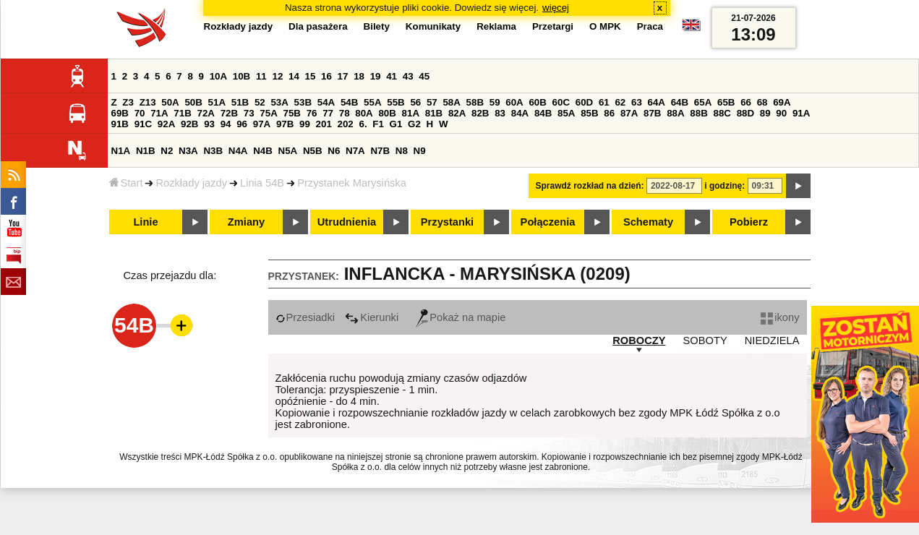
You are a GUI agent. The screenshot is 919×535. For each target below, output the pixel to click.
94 (226, 124)
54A (326, 102)
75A (268, 113)
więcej (555, 7)
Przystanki (447, 222)
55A (372, 102)
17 (343, 76)
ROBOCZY (638, 340)
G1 (396, 124)
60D (584, 102)
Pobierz (749, 222)
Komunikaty (433, 26)
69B (120, 113)
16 (326, 76)
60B (537, 102)
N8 (402, 150)
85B (589, 113)
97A (261, 124)
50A (170, 102)
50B (193, 102)
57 (432, 102)
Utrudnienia (346, 222)
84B (543, 113)
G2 (414, 124)
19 (375, 76)
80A (363, 113)
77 (327, 113)
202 (346, 124)
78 (344, 113)
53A (279, 102)
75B (292, 113)
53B (303, 102)
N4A (238, 150)
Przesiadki (305, 317)
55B (395, 102)
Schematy (648, 222)
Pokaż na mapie (460, 317)
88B (698, 113)
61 (604, 102)
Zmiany (246, 222)
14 (293, 76)
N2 (167, 150)
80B (387, 113)
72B (229, 113)
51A (217, 102)
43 (408, 76)
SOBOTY (705, 340)
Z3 (128, 102)
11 (261, 76)
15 (310, 76)
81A (410, 113)
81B (434, 113)
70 (139, 113)
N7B (380, 150)
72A (206, 113)
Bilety (377, 26)
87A (629, 113)
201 (324, 124)
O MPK (605, 26)
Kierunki (371, 317)
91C (143, 124)
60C (561, 102)
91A (801, 113)
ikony (780, 317)
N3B (213, 150)
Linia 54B (262, 183)
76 (312, 113)
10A (218, 76)
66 (745, 102)
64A (656, 102)
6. (363, 124)
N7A (355, 150)
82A (457, 113)
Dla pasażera (318, 26)
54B (349, 102)
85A (566, 113)
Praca (650, 26)
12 (277, 76)
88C (722, 113)
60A (514, 102)
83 (500, 113)
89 (765, 113)
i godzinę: (724, 186)
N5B (312, 150)
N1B (145, 150)
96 (241, 124)
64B (679, 102)
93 (209, 124)
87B (652, 113)
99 (304, 124)
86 (609, 113)
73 (249, 113)
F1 (378, 124)
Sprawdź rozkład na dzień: (590, 186)
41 (391, 76)
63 (636, 102)
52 (260, 102)
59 (495, 102)
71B (182, 113)
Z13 (148, 102)
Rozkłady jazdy (191, 183)
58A (451, 102)
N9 (420, 150)
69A (781, 102)
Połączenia (548, 222)
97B (285, 124)
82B (480, 113)
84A (520, 113)
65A (702, 102)
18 (359, 76)
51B (240, 102)
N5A (288, 150)
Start (126, 183)
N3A (188, 150)
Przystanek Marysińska (351, 183)
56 (415, 102)
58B (475, 102)
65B (726, 102)
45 (424, 76)
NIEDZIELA (772, 340)
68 (762, 102)
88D (745, 113)
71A (159, 113)
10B (241, 76)
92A (166, 124)
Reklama (496, 26)
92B (189, 124)
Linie (145, 222)
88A (675, 113)
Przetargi (552, 26)
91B (120, 124)
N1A (121, 150)
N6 (334, 150)
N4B (263, 150)
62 (620, 102)
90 (781, 113)
